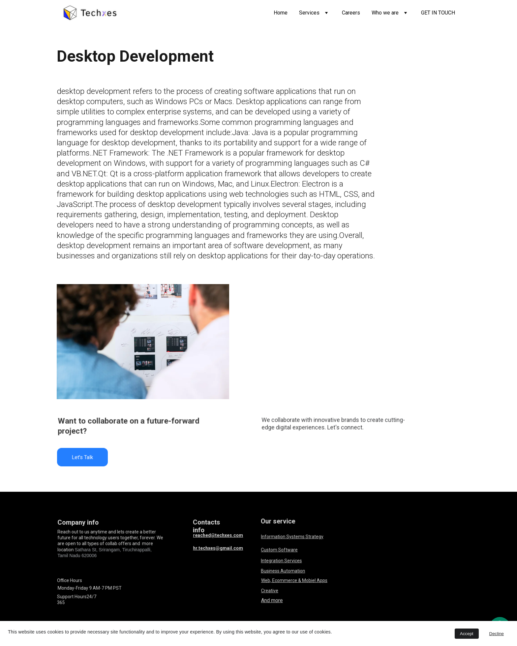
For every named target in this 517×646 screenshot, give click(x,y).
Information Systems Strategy (292, 536)
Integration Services (281, 560)
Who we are (385, 13)
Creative (270, 590)
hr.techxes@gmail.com (218, 547)
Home (281, 13)
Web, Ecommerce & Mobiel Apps (294, 580)
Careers (351, 13)
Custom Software (279, 549)
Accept (466, 633)
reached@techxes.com (218, 535)
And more (272, 600)
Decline (496, 633)
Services (309, 13)
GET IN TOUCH (438, 13)
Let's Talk (82, 457)
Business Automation (283, 571)
